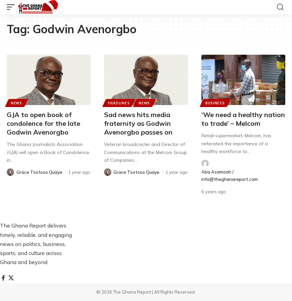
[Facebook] (3, 278)
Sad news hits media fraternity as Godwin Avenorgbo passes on (138, 123)
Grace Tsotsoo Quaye (39, 172)
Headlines (119, 103)
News (16, 103)
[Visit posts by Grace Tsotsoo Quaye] (10, 172)
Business (215, 103)
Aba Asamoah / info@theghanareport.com (229, 175)
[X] (11, 278)
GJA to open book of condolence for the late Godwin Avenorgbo (43, 123)
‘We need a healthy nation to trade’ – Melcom (243, 119)
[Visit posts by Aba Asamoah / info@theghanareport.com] (205, 163)
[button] (12, 7)
